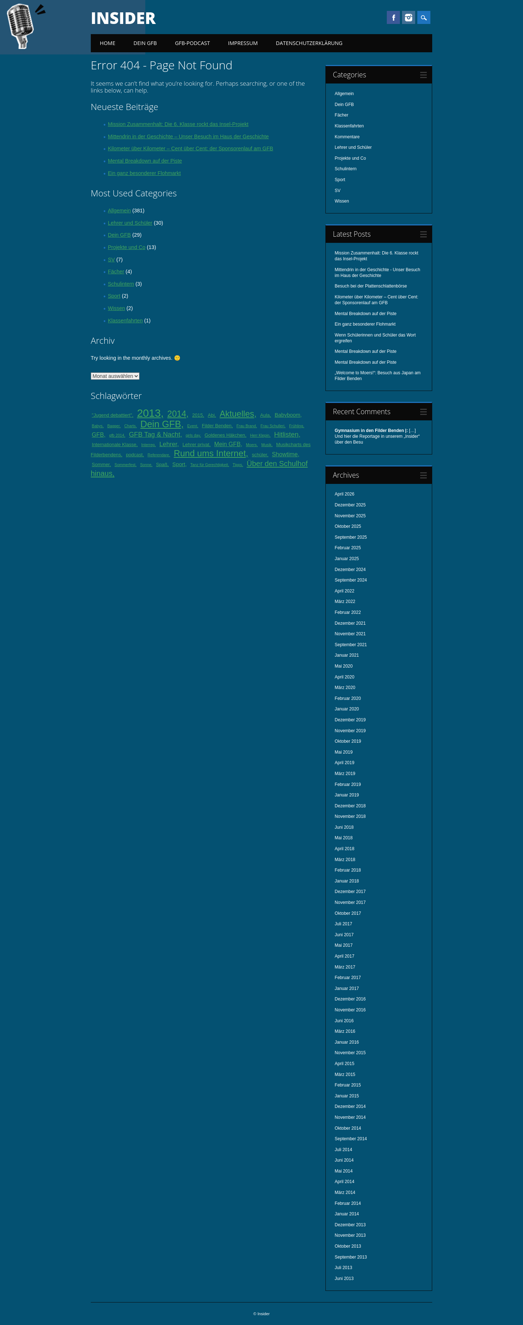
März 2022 (345, 601)
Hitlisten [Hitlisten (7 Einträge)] (286, 434)
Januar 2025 (347, 558)
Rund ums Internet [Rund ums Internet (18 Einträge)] (210, 453)
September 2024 (351, 580)
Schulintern (121, 284)
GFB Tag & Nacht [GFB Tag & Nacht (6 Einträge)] (154, 434)
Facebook (393, 17)
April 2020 (344, 677)
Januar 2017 (347, 988)
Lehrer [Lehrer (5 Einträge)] (168, 444)
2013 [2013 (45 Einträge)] (149, 413)
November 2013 (350, 1235)
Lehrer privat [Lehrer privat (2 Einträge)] (195, 444)
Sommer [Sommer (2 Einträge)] (101, 464)
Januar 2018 (347, 881)
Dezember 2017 (350, 891)
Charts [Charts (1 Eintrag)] (129, 426)
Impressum (243, 43)
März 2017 (345, 967)
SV (111, 259)
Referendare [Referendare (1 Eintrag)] (158, 455)
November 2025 (350, 515)
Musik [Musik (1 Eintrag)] (267, 445)
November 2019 (350, 730)
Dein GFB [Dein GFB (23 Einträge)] (161, 424)
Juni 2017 (344, 934)
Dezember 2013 (350, 1224)
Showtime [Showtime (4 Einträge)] (285, 454)
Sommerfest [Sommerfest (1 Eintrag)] (124, 464)
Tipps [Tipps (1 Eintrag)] (237, 464)
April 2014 (344, 1181)
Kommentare (347, 136)
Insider (123, 18)
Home (107, 43)
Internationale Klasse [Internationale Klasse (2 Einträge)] (114, 444)
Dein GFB (145, 43)
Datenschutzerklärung (309, 43)
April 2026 (344, 494)
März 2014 (345, 1192)
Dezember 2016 (350, 999)
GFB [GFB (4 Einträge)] (98, 434)
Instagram (408, 17)
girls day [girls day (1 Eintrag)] (193, 435)
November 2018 (350, 816)
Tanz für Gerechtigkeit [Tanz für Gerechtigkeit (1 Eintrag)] (209, 464)
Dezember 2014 (350, 1106)
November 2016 (350, 1009)
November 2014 (350, 1117)
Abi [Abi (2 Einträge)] (211, 415)
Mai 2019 (344, 752)
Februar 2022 (348, 612)
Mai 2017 (344, 945)
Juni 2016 (344, 1020)
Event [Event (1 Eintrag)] (192, 426)
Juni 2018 (344, 827)
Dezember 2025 (350, 504)
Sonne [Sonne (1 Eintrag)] (145, 464)
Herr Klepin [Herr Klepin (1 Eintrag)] (259, 435)
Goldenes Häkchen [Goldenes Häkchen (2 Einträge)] (224, 435)
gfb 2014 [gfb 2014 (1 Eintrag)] (116, 435)
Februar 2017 (348, 977)
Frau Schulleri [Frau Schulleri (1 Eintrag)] (272, 426)
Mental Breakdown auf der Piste (145, 161)
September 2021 (351, 644)
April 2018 (344, 848)
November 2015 (350, 1052)
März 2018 (345, 859)
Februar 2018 (348, 870)
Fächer (116, 271)
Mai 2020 (344, 666)
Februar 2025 (348, 547)
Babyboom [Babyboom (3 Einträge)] (287, 415)
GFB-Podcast (192, 43)
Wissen (116, 308)
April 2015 (344, 1063)
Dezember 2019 (350, 719)
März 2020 (345, 687)
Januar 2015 (347, 1095)
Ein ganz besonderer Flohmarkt (144, 173)
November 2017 (350, 902)
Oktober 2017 (348, 913)
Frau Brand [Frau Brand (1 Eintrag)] (246, 426)
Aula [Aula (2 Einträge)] (264, 415)
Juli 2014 (343, 1149)
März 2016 (345, 1031)
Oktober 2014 (348, 1128)
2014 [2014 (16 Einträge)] (176, 414)
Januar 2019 (347, 795)
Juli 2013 (343, 1267)
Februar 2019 (348, 784)
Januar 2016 (347, 1042)
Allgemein (119, 210)
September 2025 (351, 537)
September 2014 (351, 1138)
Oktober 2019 (348, 741)
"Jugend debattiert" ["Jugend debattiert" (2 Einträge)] (112, 415)
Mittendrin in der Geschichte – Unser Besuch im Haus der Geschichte (188, 136)
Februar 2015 (348, 1085)
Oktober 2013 (348, 1246)
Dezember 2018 (350, 805)
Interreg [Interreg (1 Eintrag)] (148, 445)
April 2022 (344, 591)
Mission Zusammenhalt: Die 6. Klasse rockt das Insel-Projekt (178, 124)
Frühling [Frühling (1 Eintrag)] (296, 426)
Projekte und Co (126, 247)
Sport (114, 296)
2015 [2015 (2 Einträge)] (197, 415)
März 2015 (345, 1074)
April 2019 (344, 762)
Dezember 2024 (350, 569)
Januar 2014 (347, 1213)
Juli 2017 (343, 923)
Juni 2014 (344, 1160)
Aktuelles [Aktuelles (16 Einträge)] (237, 414)
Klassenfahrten (125, 320)
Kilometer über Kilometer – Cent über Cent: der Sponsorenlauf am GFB (190, 148)
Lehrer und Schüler (130, 223)
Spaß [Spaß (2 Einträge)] (161, 464)
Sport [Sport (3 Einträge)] (179, 464)
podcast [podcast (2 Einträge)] (134, 454)
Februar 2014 (348, 1203)
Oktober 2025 (348, 526)
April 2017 (344, 956)
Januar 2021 (347, 655)
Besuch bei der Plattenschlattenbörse (371, 286)
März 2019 (345, 773)
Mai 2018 (344, 837)
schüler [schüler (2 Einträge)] (259, 454)
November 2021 (350, 633)
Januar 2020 (347, 709)
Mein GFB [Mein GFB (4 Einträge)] (227, 444)
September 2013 (351, 1257)
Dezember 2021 (350, 623)
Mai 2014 (344, 1171)
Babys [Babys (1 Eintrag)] (97, 426)
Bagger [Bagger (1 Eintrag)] (113, 426)
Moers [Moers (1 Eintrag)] (251, 445)
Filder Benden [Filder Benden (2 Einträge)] (217, 425)
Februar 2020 (348, 698)
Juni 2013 (344, 1278)
